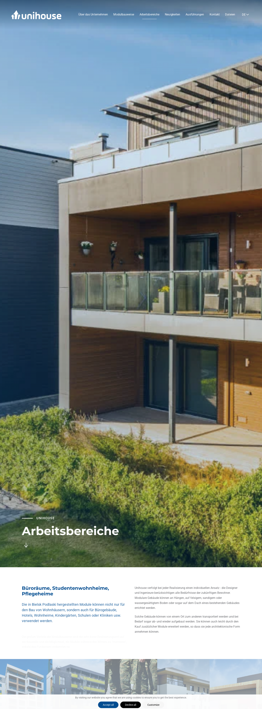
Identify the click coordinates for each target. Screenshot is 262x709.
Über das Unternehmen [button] (93, 14)
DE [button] (244, 14)
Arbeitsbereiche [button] (150, 14)
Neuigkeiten (172, 14)
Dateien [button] (230, 14)
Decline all (130, 704)
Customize (153, 704)
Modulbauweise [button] (123, 14)
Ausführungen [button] (195, 14)
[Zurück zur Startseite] (36, 14)
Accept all (108, 704)
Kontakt (215, 14)
